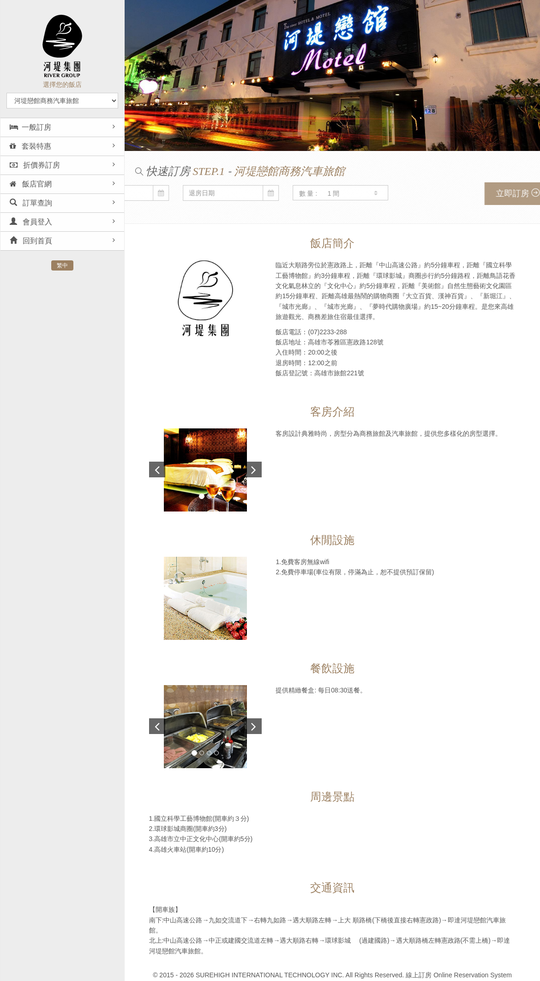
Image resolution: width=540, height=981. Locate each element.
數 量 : (178, 193)
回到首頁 (31, 241)
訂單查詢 (31, 203)
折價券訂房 (35, 165)
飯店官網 (31, 184)
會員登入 (31, 222)
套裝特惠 (30, 146)
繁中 (62, 265)
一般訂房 (30, 127)
